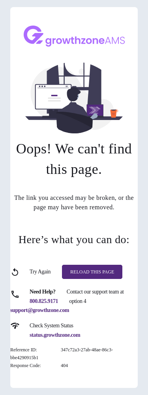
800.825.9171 (44, 301)
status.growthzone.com (55, 335)
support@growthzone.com (39, 310)
